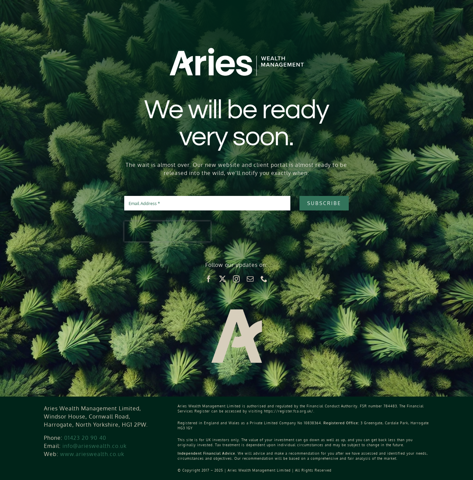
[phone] (264, 279)
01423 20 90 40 (85, 437)
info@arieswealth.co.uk (94, 446)
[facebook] (208, 279)
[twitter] (222, 279)
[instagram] (236, 279)
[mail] (250, 279)
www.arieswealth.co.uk (92, 454)
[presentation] (167, 231)
